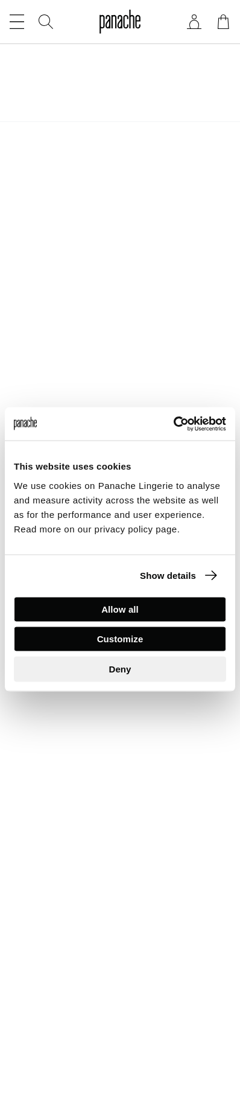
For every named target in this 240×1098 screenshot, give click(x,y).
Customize (120, 639)
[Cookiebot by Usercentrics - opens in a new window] (173, 424)
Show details (168, 575)
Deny (120, 668)
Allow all (120, 609)
